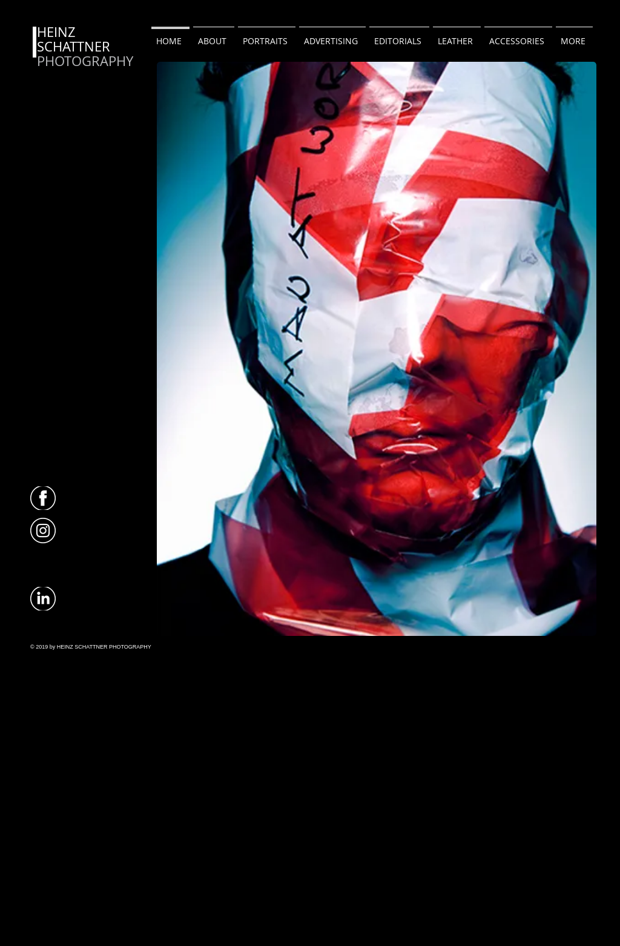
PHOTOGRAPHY (85, 61)
